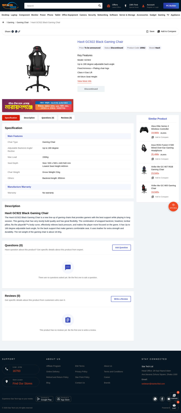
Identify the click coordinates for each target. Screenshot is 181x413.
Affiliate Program (53, 366)
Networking (103, 15)
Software (114, 15)
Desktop (5, 15)
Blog (48, 383)
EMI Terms (79, 366)
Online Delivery (53, 371)
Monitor (34, 15)
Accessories (142, 15)
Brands (107, 383)
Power (43, 15)
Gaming (161, 15)
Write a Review (121, 299)
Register (150, 7)
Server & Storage (127, 15)
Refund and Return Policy (57, 377)
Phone (50, 15)
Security (92, 15)
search (99, 5)
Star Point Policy (82, 377)
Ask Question (121, 247)
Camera (83, 15)
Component (24, 15)
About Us (108, 366)
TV (168, 15)
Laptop (14, 15)
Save (150, 31)
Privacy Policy (81, 371)
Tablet (57, 15)
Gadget (153, 15)
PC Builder (171, 6)
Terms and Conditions (113, 371)
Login (157, 7)
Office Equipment (70, 15)
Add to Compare (166, 31)
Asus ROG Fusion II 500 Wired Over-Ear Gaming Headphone (162, 148)
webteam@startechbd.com (153, 384)
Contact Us (80, 383)
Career (107, 377)
